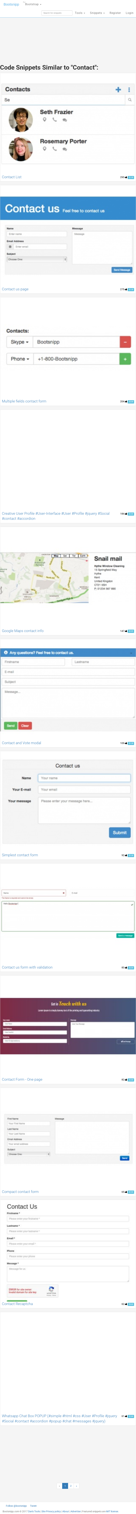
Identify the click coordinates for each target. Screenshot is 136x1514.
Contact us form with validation (27, 967)
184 (123, 513)
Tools (80, 13)
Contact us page (15, 289)
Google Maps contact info (23, 631)
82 (124, 1079)
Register (115, 13)
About (65, 1511)
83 (124, 967)
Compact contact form (20, 1192)
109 (123, 743)
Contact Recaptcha (17, 1304)
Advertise (76, 1511)
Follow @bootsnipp (16, 1505)
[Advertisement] (68, 33)
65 (124, 1192)
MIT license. (112, 1511)
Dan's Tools (34, 1511)
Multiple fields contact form (24, 401)
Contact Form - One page (22, 1079)
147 (123, 631)
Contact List (12, 177)
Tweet (33, 1505)
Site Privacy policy (51, 1511)
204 (123, 401)
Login (130, 13)
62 (124, 1304)
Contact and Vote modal (21, 743)
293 (123, 177)
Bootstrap (32, 3)
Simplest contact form (20, 855)
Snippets (97, 13)
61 (124, 1416)
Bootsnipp (11, 4)
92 (124, 855)
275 (123, 289)
